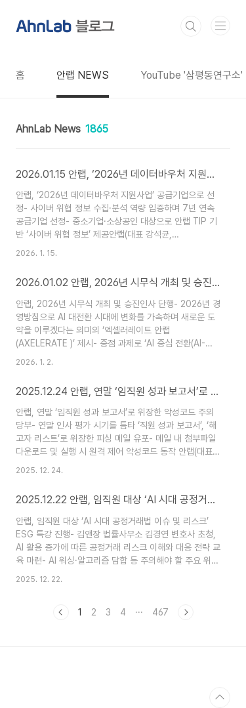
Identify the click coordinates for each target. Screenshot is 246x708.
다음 (186, 612)
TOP (219, 697)
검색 (191, 26)
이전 (61, 612)
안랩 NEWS (82, 75)
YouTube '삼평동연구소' (191, 75)
